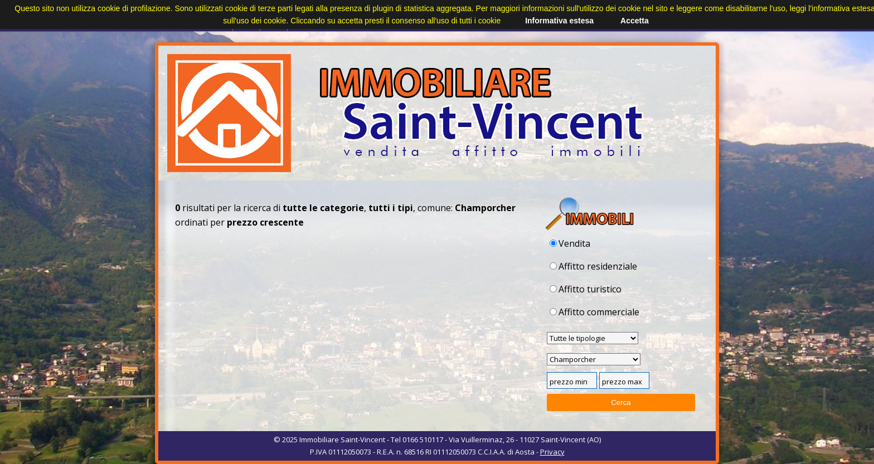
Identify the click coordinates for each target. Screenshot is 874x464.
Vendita (570, 243)
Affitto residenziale (593, 266)
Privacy (552, 452)
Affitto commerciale (594, 312)
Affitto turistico (585, 289)
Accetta (634, 20)
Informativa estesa (559, 20)
